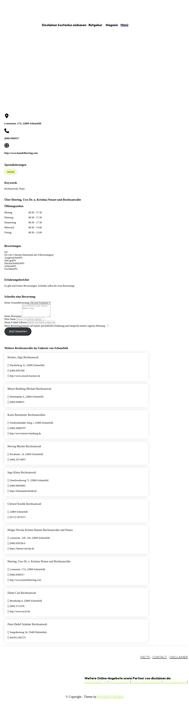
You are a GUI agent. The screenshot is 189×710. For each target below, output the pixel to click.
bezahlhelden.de (96, 684)
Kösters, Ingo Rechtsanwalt (22, 359)
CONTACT (159, 659)
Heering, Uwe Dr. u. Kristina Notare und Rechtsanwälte (38, 563)
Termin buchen (119, 684)
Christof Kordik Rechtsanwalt (24, 506)
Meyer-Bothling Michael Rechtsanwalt (29, 391)
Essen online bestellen (146, 684)
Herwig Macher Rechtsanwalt (24, 448)
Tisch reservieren (174, 684)
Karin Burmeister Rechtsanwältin (26, 417)
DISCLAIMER (179, 659)
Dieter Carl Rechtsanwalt (21, 595)
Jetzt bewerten (18, 333)
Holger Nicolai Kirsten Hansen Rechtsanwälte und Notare (40, 532)
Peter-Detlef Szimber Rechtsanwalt (27, 626)
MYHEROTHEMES (110, 699)
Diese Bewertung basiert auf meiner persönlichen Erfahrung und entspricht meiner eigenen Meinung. (55, 328)
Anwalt (10, 171)
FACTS (145, 659)
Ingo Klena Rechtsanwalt (21, 474)
